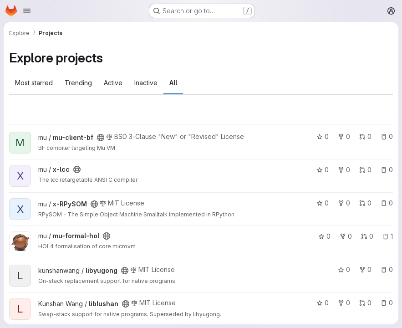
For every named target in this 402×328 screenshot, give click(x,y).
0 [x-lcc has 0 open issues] (387, 170)
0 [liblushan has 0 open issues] (387, 303)
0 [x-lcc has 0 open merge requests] (365, 170)
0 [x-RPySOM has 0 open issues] (387, 203)
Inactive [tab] (146, 83)
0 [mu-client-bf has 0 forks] (344, 136)
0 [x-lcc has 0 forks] (344, 170)
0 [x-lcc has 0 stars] (322, 170)
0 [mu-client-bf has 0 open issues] (387, 136)
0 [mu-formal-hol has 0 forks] (346, 236)
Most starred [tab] (34, 83)
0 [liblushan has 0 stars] (322, 303)
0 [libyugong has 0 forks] (365, 269)
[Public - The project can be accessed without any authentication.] (100, 137)
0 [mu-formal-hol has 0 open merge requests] (367, 236)
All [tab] (173, 83)
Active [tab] (113, 83)
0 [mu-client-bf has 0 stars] (322, 136)
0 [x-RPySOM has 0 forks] (344, 203)
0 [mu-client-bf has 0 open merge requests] (365, 136)
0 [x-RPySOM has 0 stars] (322, 203)
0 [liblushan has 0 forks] (344, 303)
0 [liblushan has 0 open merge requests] (365, 303)
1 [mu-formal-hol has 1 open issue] (387, 236)
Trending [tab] (78, 83)
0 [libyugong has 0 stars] (344, 269)
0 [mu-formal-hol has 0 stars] (324, 236)
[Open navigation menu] (27, 11)
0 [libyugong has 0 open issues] (387, 269)
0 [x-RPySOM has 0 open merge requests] (365, 203)
